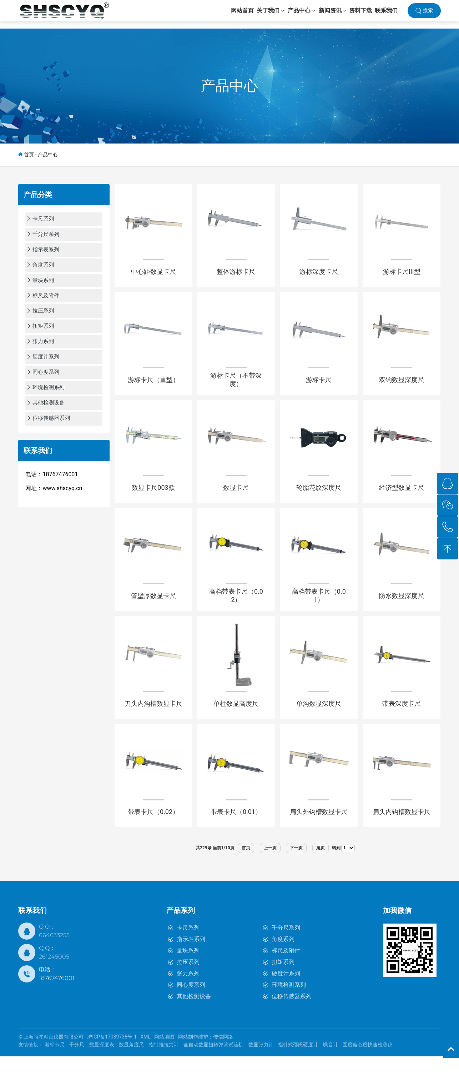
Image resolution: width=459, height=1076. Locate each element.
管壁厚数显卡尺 (153, 608)
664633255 (54, 954)
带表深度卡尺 (401, 719)
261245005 (54, 976)
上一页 (270, 867)
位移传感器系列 (292, 1015)
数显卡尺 (236, 497)
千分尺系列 (286, 947)
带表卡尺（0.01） (236, 831)
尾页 (320, 867)
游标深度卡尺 (318, 274)
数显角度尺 (131, 1064)
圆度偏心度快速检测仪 (368, 1064)
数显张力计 (260, 1064)
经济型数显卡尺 (401, 497)
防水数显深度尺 (401, 608)
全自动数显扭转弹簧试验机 (213, 1064)
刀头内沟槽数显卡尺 (153, 719)
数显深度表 (101, 1064)
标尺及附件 (286, 970)
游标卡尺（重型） (153, 385)
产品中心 (229, 85)
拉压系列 (188, 981)
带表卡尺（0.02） (153, 831)
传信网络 (223, 1057)
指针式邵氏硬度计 (298, 1064)
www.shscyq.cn (62, 491)
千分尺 (76, 1064)
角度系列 (283, 958)
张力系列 (188, 993)
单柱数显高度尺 (235, 719)
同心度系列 (191, 1004)
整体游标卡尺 (236, 274)
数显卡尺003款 (153, 497)
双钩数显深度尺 (401, 385)
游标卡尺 (319, 385)
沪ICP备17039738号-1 (111, 1057)
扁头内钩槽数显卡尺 (401, 831)
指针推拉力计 (164, 1064)
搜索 (428, 14)
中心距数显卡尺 (153, 274)
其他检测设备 (194, 1015)
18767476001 (57, 997)
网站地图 (164, 1057)
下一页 (296, 867)
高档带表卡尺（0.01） (319, 608)
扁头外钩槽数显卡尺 (319, 831)
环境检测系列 (289, 1004)
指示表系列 (191, 958)
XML (145, 1057)
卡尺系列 (188, 947)
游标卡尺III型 (401, 274)
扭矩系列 (283, 981)
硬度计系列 (286, 993)
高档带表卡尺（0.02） (236, 608)
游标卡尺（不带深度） (236, 385)
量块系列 (188, 970)
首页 (29, 154)
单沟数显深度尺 (318, 719)
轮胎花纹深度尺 (318, 497)
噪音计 (330, 1064)
